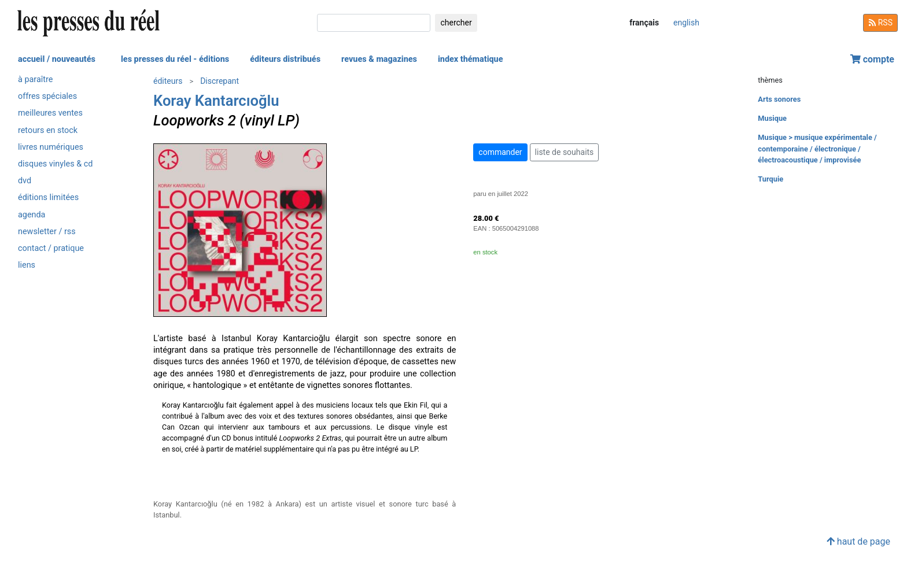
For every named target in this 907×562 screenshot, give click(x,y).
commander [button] (500, 152)
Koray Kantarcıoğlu (216, 100)
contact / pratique (51, 248)
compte (872, 59)
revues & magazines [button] (379, 59)
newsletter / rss (47, 231)
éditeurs (167, 81)
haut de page (858, 541)
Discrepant (219, 81)
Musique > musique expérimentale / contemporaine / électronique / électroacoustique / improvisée (817, 148)
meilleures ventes (50, 113)
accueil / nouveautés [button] (56, 59)
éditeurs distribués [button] (285, 59)
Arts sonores (779, 99)
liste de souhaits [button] (564, 152)
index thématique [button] (470, 59)
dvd (24, 181)
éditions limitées (48, 197)
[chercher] (373, 23)
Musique (772, 118)
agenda (31, 215)
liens (26, 265)
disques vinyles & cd (55, 164)
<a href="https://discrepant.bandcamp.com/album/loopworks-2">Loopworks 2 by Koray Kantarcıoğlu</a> (304, 476)
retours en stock (48, 130)
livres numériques (50, 147)
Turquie (770, 179)
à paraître (35, 79)
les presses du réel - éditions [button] (175, 59)
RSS (880, 22)
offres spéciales (47, 96)
